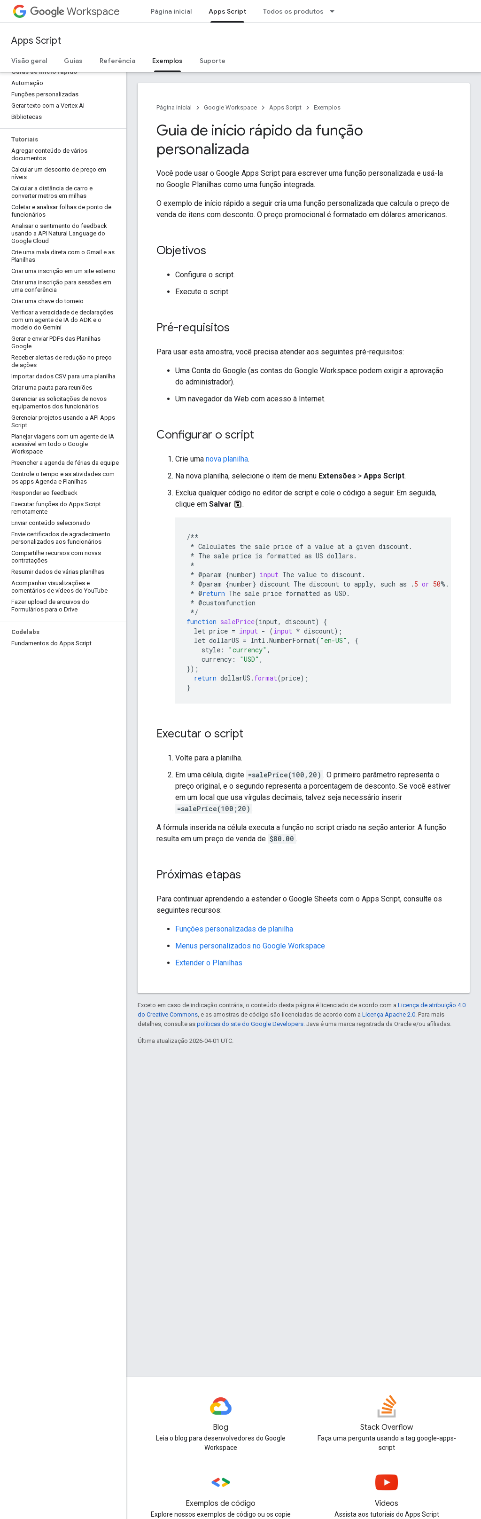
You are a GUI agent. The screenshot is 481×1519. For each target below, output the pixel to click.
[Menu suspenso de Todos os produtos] (335, 11)
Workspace (75, 11)
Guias (73, 60)
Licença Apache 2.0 (388, 1014)
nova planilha (227, 458)
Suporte (212, 60)
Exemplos (327, 107)
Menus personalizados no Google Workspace (250, 945)
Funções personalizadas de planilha (234, 928)
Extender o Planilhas (208, 962)
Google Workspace (230, 107)
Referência (117, 60)
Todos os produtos (293, 11)
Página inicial (171, 11)
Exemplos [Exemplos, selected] (167, 60)
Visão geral (29, 60)
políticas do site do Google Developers (250, 1023)
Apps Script (36, 41)
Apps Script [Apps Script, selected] (227, 11)
